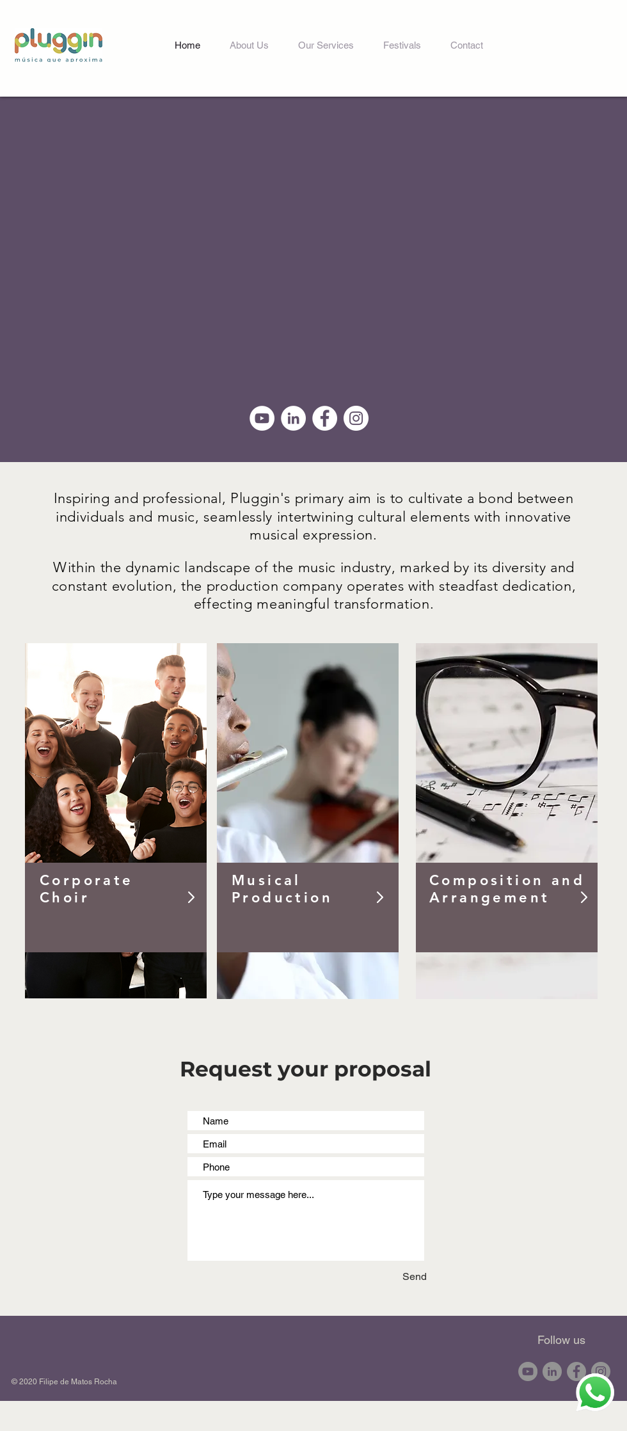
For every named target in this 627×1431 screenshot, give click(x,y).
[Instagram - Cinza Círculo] (600, 1371)
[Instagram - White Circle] (356, 418)
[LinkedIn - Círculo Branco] (293, 418)
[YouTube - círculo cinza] (527, 1371)
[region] (116, 820)
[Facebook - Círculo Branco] (324, 418)
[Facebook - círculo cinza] (576, 1371)
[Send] (390, 1276)
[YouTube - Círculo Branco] (262, 418)
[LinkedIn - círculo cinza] (552, 1371)
